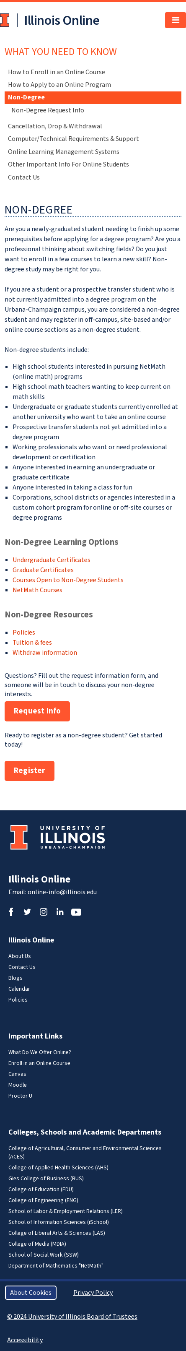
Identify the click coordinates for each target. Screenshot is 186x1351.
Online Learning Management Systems (63, 151)
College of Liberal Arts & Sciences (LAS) (56, 1233)
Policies (24, 632)
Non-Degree (26, 97)
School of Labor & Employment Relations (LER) (65, 1211)
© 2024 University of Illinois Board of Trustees (72, 1316)
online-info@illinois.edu (62, 892)
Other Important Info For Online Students (68, 164)
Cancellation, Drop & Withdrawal (55, 126)
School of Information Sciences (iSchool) (58, 1222)
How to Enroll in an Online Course (56, 72)
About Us (19, 956)
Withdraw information (45, 652)
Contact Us (24, 177)
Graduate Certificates (43, 570)
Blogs (15, 978)
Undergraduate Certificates (51, 560)
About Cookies (31, 1292)
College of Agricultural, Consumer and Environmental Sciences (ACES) (85, 1152)
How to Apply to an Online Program (59, 84)
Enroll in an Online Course (39, 1063)
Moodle (17, 1085)
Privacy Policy (93, 1292)
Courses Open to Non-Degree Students (68, 580)
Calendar (19, 989)
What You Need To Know (61, 51)
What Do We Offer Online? (39, 1052)
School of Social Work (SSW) (43, 1255)
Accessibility (25, 1340)
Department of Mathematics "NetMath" (55, 1266)
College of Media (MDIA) (37, 1244)
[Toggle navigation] (175, 20)
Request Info (37, 711)
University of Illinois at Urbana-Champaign (5, 20)
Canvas (17, 1074)
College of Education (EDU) (41, 1189)
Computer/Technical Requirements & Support (73, 138)
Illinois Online (39, 879)
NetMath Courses (37, 590)
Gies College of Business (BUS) (46, 1178)
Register (29, 770)
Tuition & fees (32, 642)
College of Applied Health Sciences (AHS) (58, 1168)
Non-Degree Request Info (47, 110)
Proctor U (20, 1096)
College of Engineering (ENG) (43, 1200)
